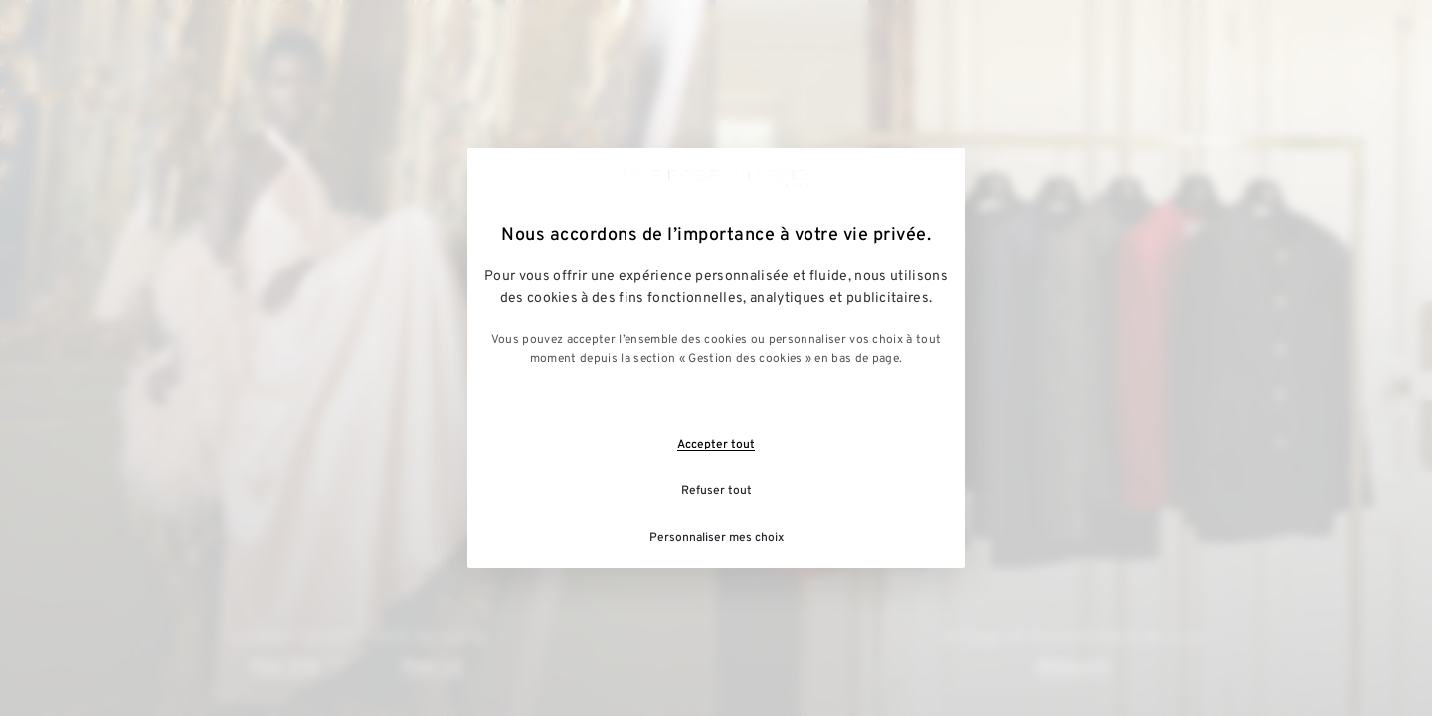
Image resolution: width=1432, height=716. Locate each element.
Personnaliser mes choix (716, 538)
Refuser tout (716, 491)
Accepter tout (716, 444)
